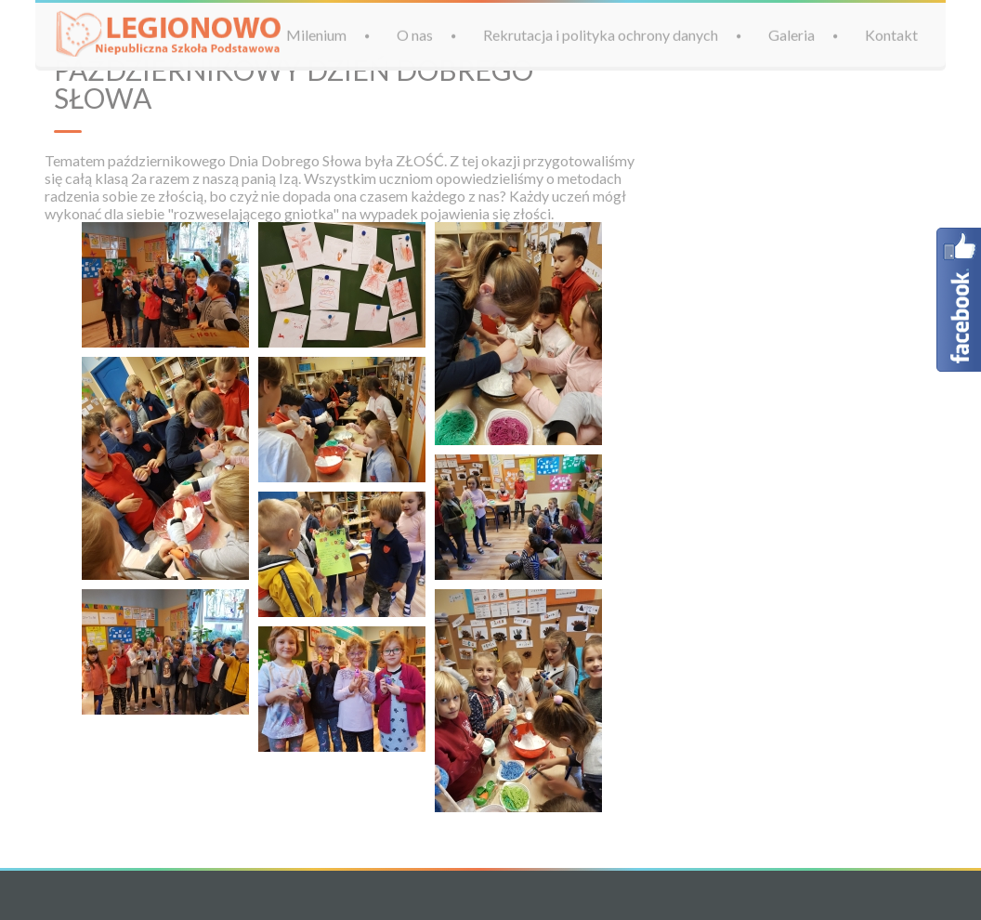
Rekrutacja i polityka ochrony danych (600, 34)
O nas (415, 34)
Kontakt (891, 34)
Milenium (316, 34)
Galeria (791, 34)
